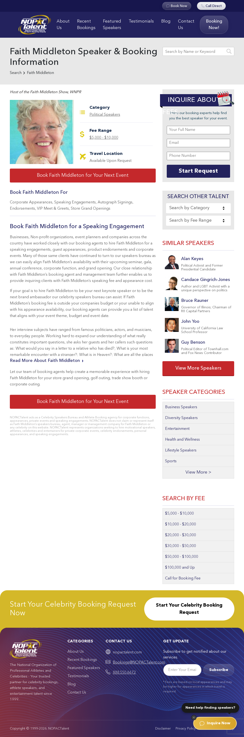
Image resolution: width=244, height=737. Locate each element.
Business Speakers (181, 407)
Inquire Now (215, 723)
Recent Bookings (86, 24)
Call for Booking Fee (183, 578)
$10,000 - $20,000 (180, 524)
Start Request (198, 171)
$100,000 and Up (180, 568)
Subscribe (218, 670)
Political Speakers (104, 115)
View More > (198, 472)
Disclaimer (163, 728)
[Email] (182, 670)
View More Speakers (198, 368)
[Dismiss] (193, 717)
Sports (171, 461)
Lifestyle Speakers (180, 450)
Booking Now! (214, 24)
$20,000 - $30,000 (180, 535)
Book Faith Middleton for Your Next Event (83, 175)
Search (16, 73)
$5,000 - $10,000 (103, 138)
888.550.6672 (124, 673)
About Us (63, 24)
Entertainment (177, 429)
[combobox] (198, 208)
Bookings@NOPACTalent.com (139, 662)
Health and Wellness (182, 440)
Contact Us (186, 24)
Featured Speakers (112, 24)
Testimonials (141, 21)
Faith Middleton (40, 73)
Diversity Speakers (181, 418)
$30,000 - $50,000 (180, 546)
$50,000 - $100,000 (181, 557)
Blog (166, 21)
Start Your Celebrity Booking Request (189, 609)
